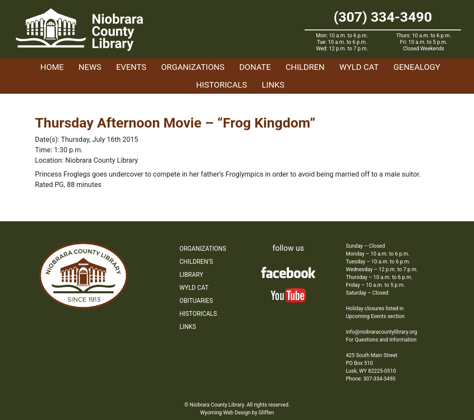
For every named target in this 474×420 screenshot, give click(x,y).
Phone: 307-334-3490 (370, 379)
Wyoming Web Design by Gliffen (237, 413)
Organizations (193, 67)
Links (273, 85)
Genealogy (417, 67)
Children (305, 67)
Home (52, 67)
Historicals (221, 85)
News (90, 67)
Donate (255, 67)
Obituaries (196, 300)
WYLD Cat (359, 67)
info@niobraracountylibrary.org (381, 332)
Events (131, 67)
